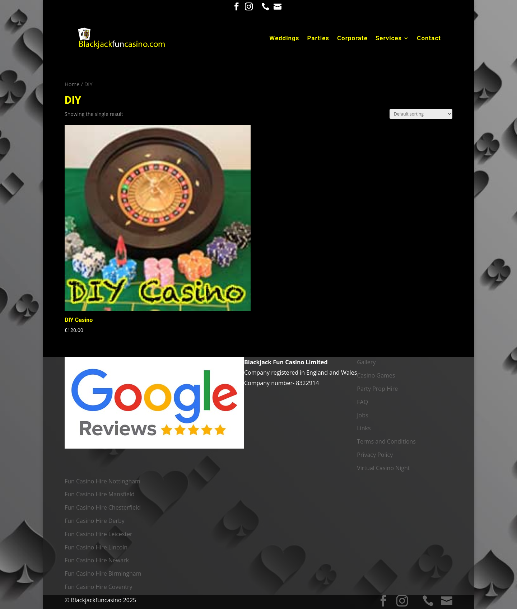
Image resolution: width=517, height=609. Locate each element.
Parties (318, 39)
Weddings (284, 39)
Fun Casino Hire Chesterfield (103, 507)
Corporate (352, 39)
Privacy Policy (375, 455)
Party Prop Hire (377, 389)
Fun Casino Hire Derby (95, 521)
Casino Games (376, 375)
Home (72, 84)
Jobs (362, 415)
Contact (429, 39)
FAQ (362, 402)
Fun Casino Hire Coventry (98, 587)
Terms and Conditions (386, 441)
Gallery (366, 362)
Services (389, 39)
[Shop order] (421, 114)
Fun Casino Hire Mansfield (100, 494)
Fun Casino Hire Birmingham (103, 573)
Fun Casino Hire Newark (97, 560)
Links (364, 428)
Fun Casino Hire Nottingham (102, 481)
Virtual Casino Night (383, 468)
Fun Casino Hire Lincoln (96, 547)
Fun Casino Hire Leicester (98, 534)
